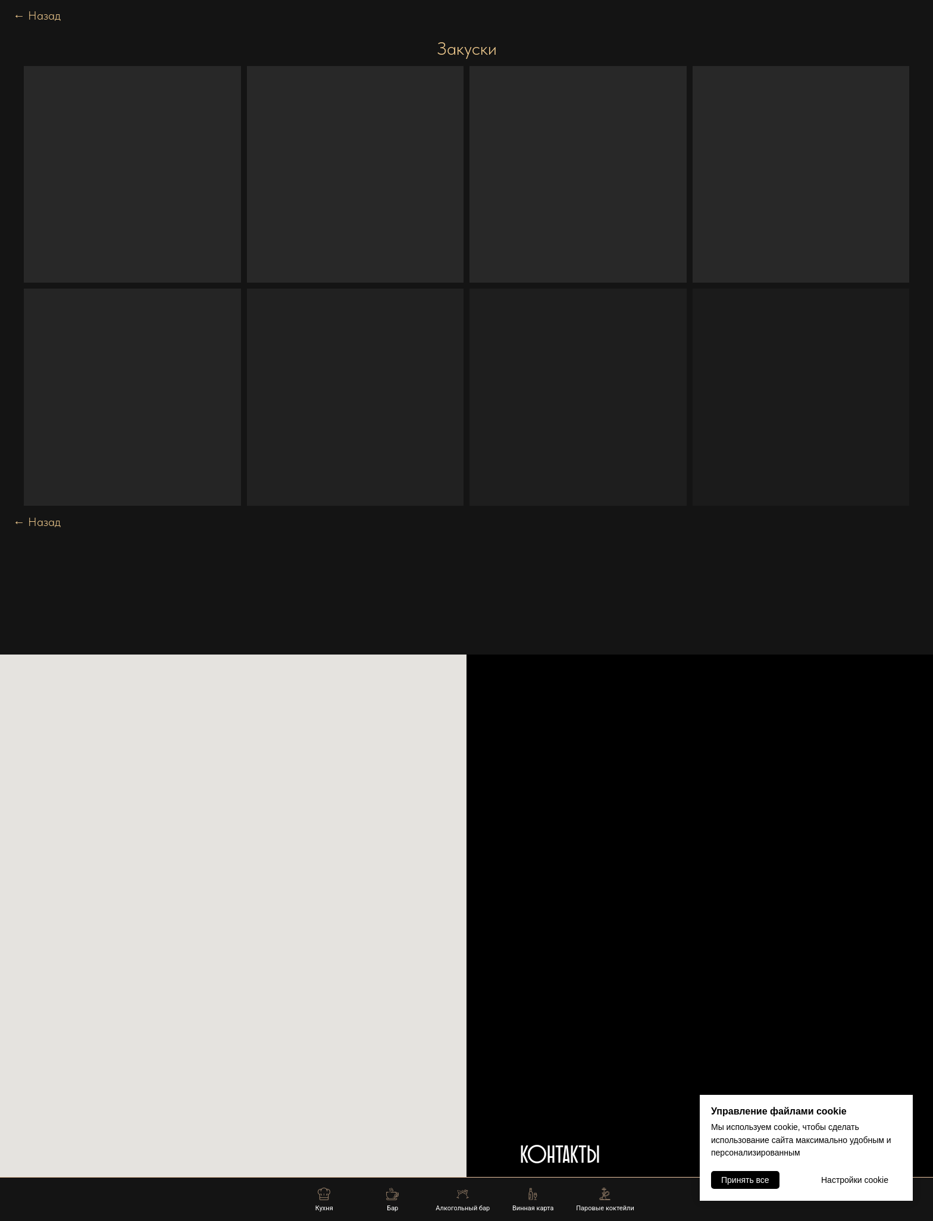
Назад (37, 15)
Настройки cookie (854, 1180)
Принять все (745, 1180)
